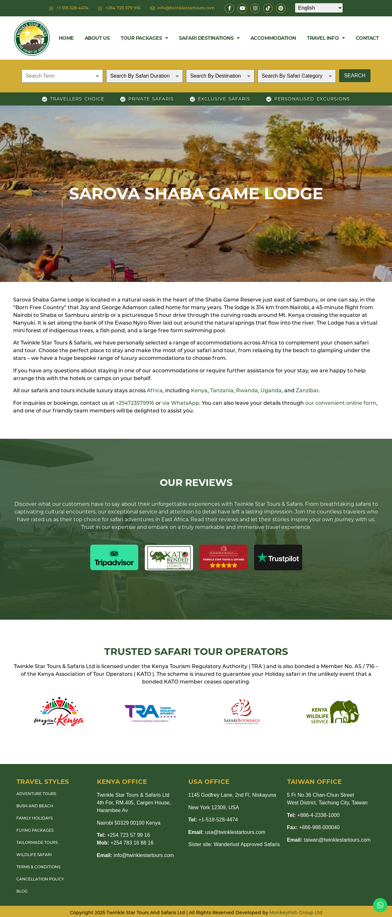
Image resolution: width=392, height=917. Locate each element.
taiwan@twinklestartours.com (329, 840)
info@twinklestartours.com (135, 855)
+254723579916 (135, 403)
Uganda (271, 391)
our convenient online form (340, 403)
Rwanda (247, 391)
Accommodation (273, 38)
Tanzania (222, 391)
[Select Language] (319, 8)
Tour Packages (144, 38)
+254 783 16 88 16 (125, 842)
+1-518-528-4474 (213, 819)
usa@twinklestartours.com (226, 832)
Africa (155, 391)
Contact (367, 38)
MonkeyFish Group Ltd (295, 913)
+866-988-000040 (313, 827)
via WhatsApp (180, 403)
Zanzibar (307, 391)
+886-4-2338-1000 (313, 815)
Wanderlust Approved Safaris (247, 844)
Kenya (199, 391)
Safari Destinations (209, 38)
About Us (97, 38)
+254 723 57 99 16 (123, 835)
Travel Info (326, 38)
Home (66, 38)
